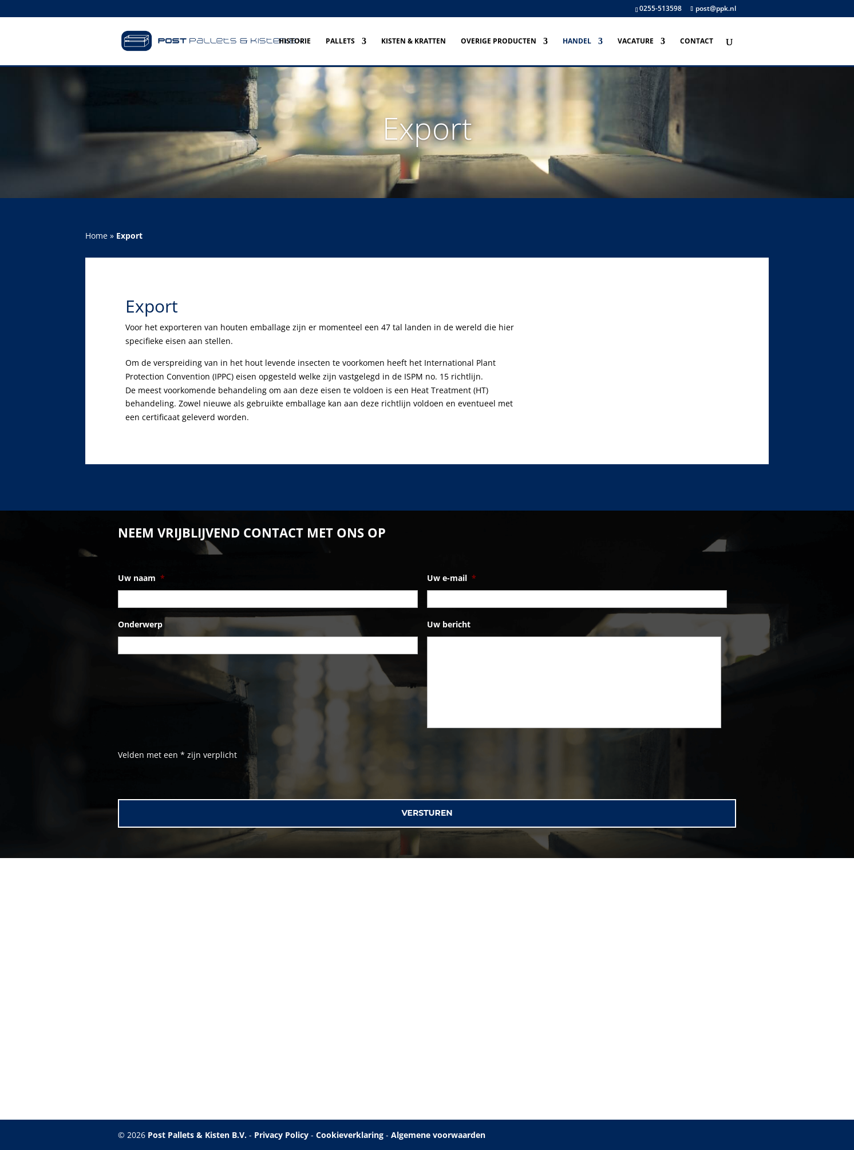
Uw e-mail (451, 578)
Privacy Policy (281, 1134)
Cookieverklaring (349, 1134)
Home (96, 235)
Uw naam (141, 578)
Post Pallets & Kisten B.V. (197, 1134)
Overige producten (498, 41)
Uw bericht (449, 624)
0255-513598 (660, 8)
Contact (696, 41)
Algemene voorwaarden (438, 1134)
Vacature (636, 41)
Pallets (340, 41)
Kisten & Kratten (413, 41)
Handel (577, 41)
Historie (295, 41)
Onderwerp (140, 624)
